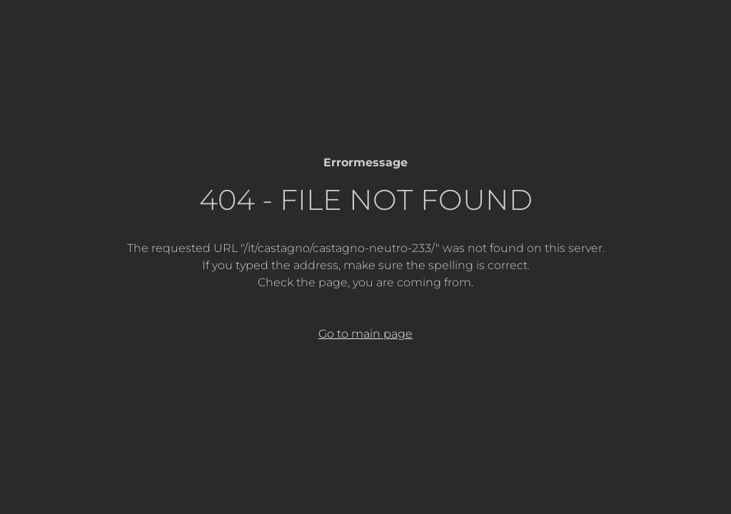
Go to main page (365, 334)
